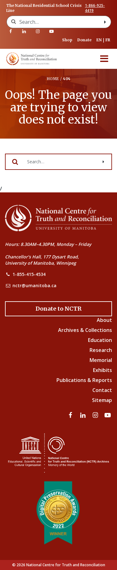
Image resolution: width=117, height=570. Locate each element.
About (104, 320)
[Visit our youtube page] (51, 31)
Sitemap (102, 400)
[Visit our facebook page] (10, 31)
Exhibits (102, 370)
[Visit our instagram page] (38, 31)
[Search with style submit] (105, 22)
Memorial (101, 360)
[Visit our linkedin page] (24, 31)
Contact (102, 390)
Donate (84, 40)
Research (101, 350)
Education (100, 340)
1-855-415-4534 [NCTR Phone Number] (29, 274)
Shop (67, 40)
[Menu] (104, 59)
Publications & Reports (84, 380)
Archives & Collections (85, 330)
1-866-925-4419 (95, 8)
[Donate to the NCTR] (58, 308)
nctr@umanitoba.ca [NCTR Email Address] (34, 285)
